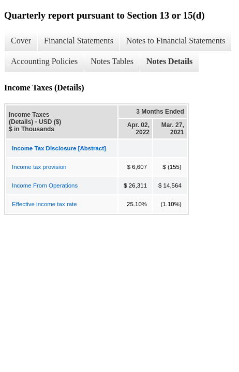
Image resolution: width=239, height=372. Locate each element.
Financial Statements (78, 40)
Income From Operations (45, 185)
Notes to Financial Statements (176, 40)
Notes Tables (112, 61)
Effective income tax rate (44, 204)
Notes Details (169, 61)
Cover (21, 40)
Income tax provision (39, 167)
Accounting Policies (44, 61)
